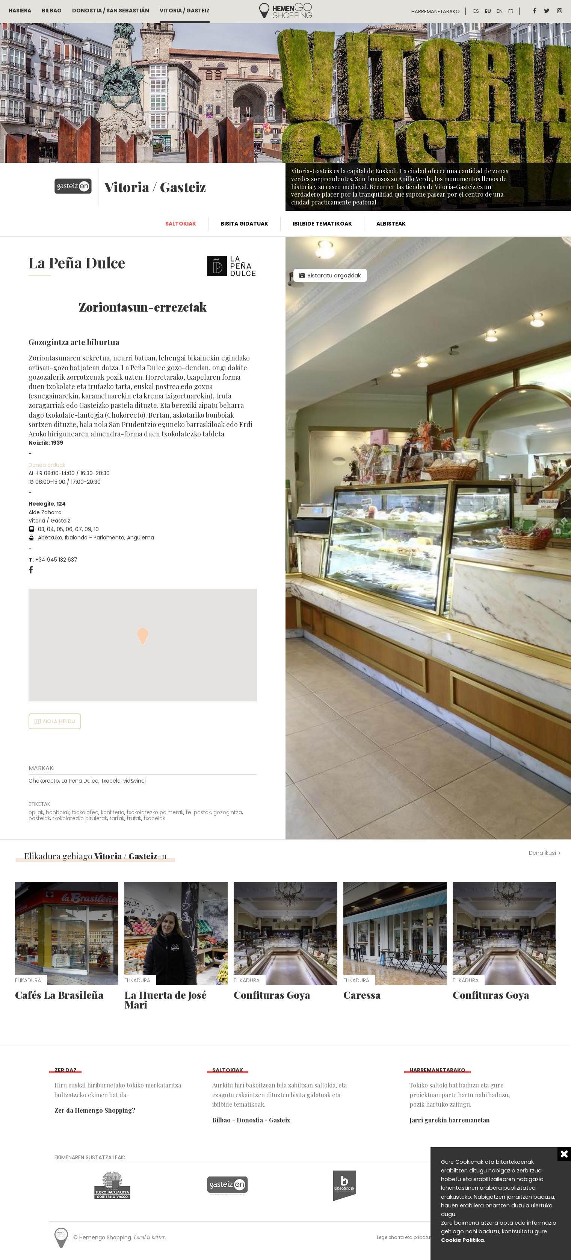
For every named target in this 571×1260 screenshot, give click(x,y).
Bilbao (52, 10)
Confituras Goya (272, 994)
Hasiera (20, 10)
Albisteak (391, 223)
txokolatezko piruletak (80, 818)
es (476, 11)
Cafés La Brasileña (59, 994)
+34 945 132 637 (56, 559)
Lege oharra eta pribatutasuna (412, 1237)
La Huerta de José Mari (165, 999)
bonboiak (57, 812)
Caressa (362, 994)
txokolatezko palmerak (155, 812)
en (500, 11)
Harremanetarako (435, 11)
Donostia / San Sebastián (110, 10)
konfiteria (112, 812)
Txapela (111, 780)
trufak (134, 818)
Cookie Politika (462, 1240)
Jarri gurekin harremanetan (449, 1120)
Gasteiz (279, 1120)
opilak (36, 812)
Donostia (250, 1120)
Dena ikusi (542, 853)
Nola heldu (59, 721)
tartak (117, 818)
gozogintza (227, 812)
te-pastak (198, 812)
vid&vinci (134, 780)
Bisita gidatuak (244, 223)
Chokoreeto (44, 780)
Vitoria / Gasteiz (185, 10)
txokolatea (85, 812)
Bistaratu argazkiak (334, 275)
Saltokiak (180, 223)
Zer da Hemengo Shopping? (94, 1110)
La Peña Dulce (80, 780)
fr (511, 11)
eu (488, 11)
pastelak (39, 818)
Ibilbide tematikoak (322, 223)
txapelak (154, 818)
